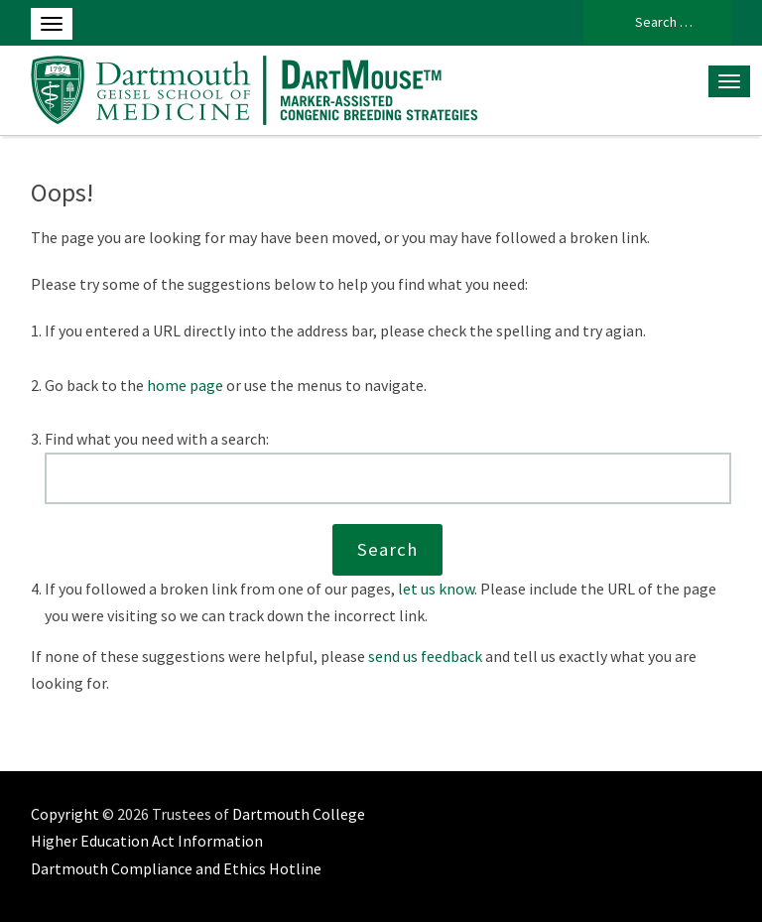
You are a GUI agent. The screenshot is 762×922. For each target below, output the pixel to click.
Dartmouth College (298, 814)
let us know (436, 588)
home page (185, 385)
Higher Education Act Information (147, 841)
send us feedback (425, 656)
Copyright (65, 814)
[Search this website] (388, 478)
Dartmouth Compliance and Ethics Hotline (176, 868)
